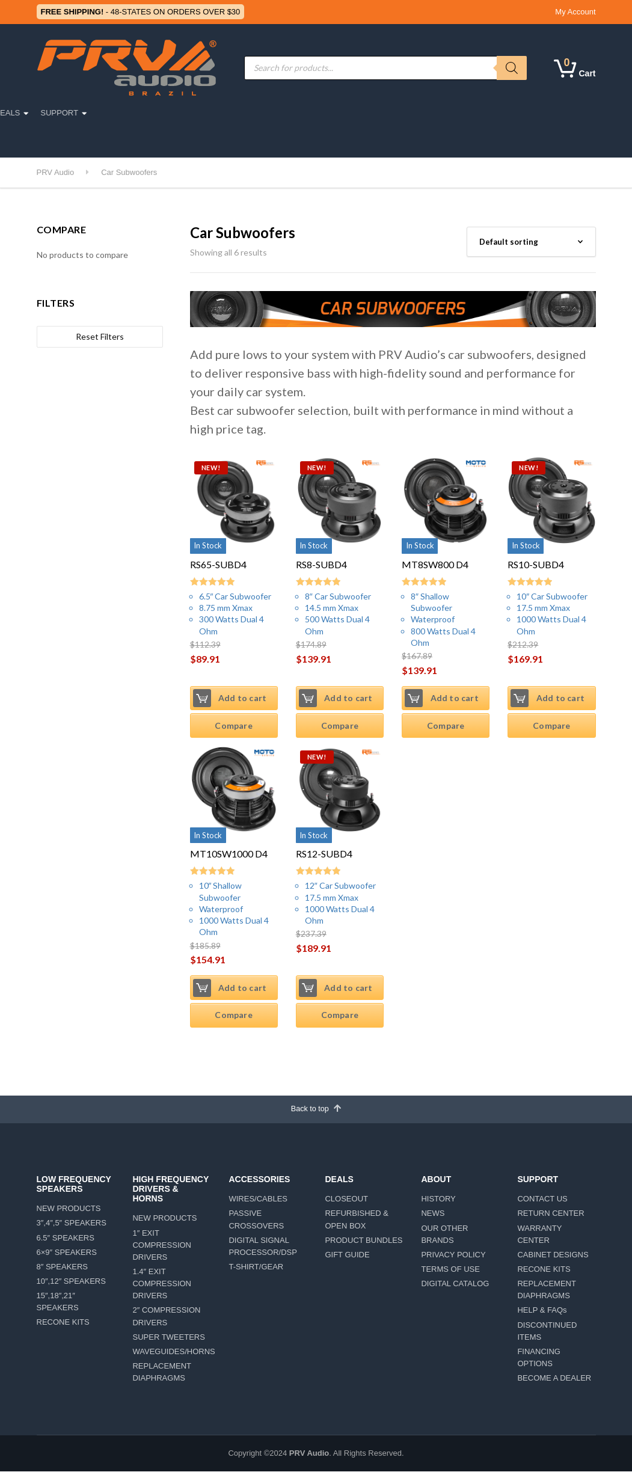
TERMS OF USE (450, 1272)
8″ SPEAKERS (62, 1269)
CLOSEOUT (346, 1201)
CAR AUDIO (140, 112)
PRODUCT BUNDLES (363, 1243)
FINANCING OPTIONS (538, 1360)
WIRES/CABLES (258, 1201)
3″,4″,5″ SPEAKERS (71, 1226)
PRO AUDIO (76, 112)
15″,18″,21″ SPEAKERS (58, 1304)
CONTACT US (542, 1201)
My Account (575, 11)
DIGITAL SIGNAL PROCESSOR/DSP (262, 1249)
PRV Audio (309, 1456)
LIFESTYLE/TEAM (75, 140)
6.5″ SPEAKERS (65, 1240)
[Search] (512, 68)
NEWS (432, 1216)
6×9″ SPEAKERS (67, 1255)
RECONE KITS (63, 1325)
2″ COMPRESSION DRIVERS (166, 1319)
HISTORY (438, 1201)
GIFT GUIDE (347, 1257)
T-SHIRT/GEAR (256, 1269)
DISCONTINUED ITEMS (547, 1334)
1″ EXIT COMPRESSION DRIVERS (161, 1248)
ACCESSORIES (291, 112)
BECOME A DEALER (554, 1380)
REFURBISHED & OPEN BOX (356, 1222)
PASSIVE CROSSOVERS (256, 1222)
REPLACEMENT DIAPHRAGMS (161, 1374)
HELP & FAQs (541, 1313)
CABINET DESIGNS (552, 1257)
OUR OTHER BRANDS (444, 1237)
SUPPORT (519, 112)
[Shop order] (531, 242)
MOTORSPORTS (212, 112)
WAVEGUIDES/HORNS (171, 1354)
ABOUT (420, 112)
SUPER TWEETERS (168, 1340)
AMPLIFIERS (363, 112)
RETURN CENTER (550, 1216)
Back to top (316, 1110)
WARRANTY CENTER (539, 1237)
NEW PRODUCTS (69, 1211)
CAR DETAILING (149, 140)
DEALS (467, 112)
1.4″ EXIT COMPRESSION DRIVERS (161, 1286)
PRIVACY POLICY (453, 1257)
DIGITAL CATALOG (455, 1286)
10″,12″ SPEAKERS (71, 1284)
